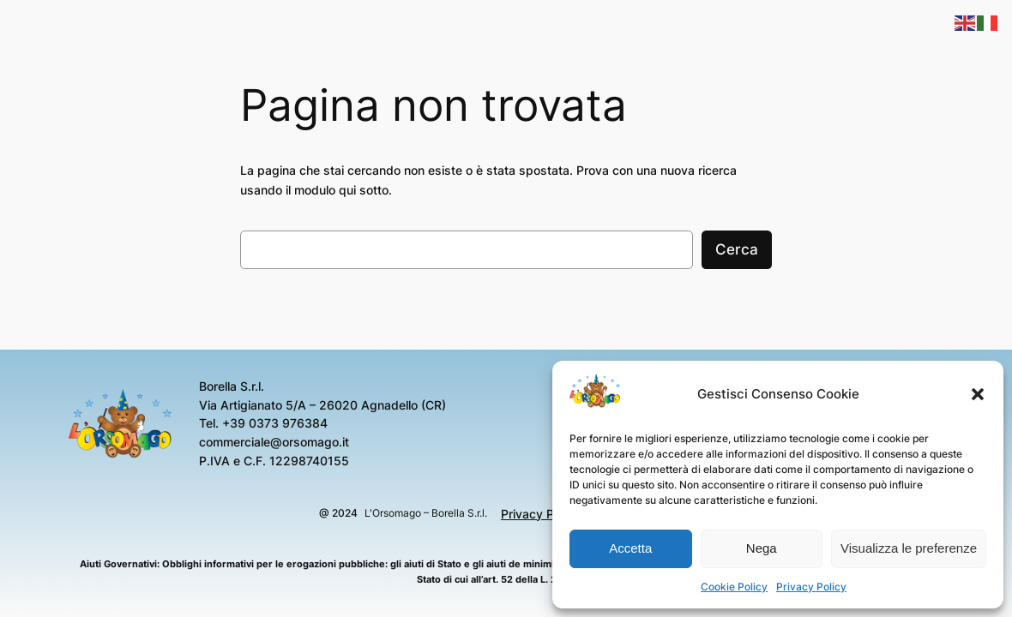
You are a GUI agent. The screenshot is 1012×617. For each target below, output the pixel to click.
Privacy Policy (811, 586)
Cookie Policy (734, 586)
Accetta (630, 548)
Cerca (736, 249)
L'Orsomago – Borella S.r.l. (425, 512)
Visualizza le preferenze (908, 548)
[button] (977, 394)
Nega (761, 548)
